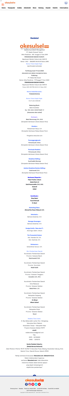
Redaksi (21, 388)
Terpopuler (11, 8)
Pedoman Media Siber (30, 388)
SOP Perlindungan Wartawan (34, 390)
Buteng (40, 8)
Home (4, 8)
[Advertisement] (34, 22)
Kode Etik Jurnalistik (53, 388)
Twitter (37, 385)
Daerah (48, 8)
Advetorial (27, 8)
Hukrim (55, 8)
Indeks (19, 8)
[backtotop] (34, 376)
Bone (34, 8)
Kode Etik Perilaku (42, 388)
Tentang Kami (14, 388)
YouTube (40, 385)
